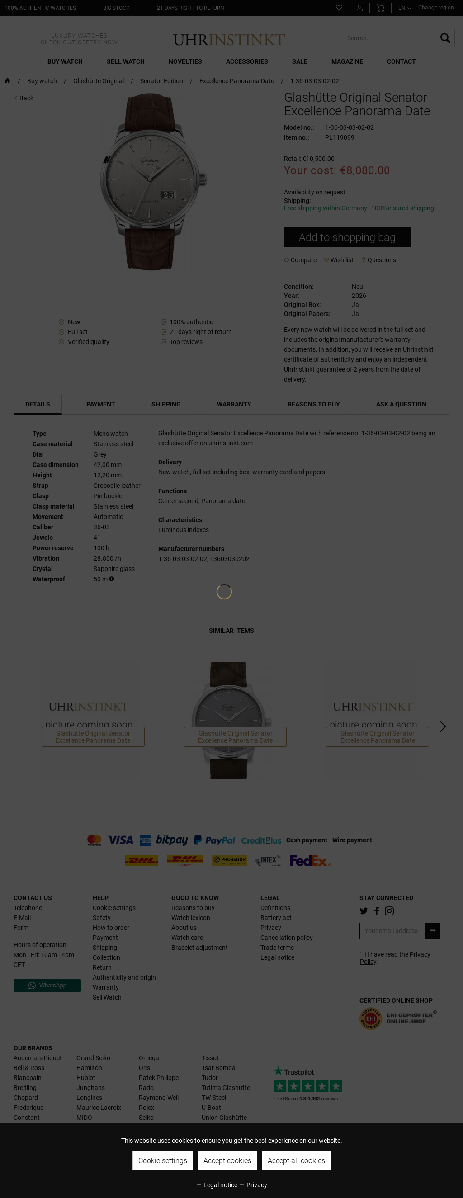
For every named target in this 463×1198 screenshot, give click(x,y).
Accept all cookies (296, 1160)
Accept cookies (227, 1160)
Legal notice (216, 1185)
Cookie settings (162, 1160)
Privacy (253, 1185)
